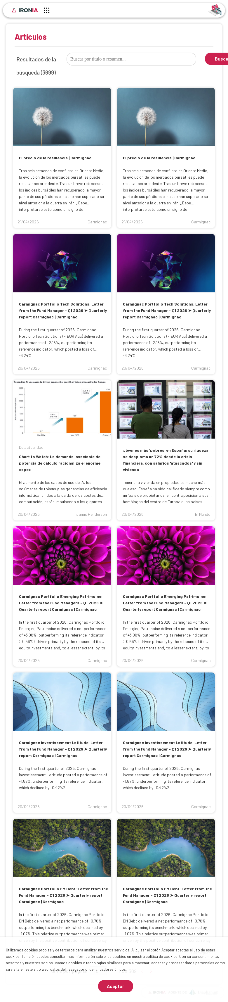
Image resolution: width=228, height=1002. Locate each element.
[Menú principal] (46, 11)
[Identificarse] (215, 9)
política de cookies (161, 956)
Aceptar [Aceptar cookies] (115, 986)
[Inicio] (24, 10)
